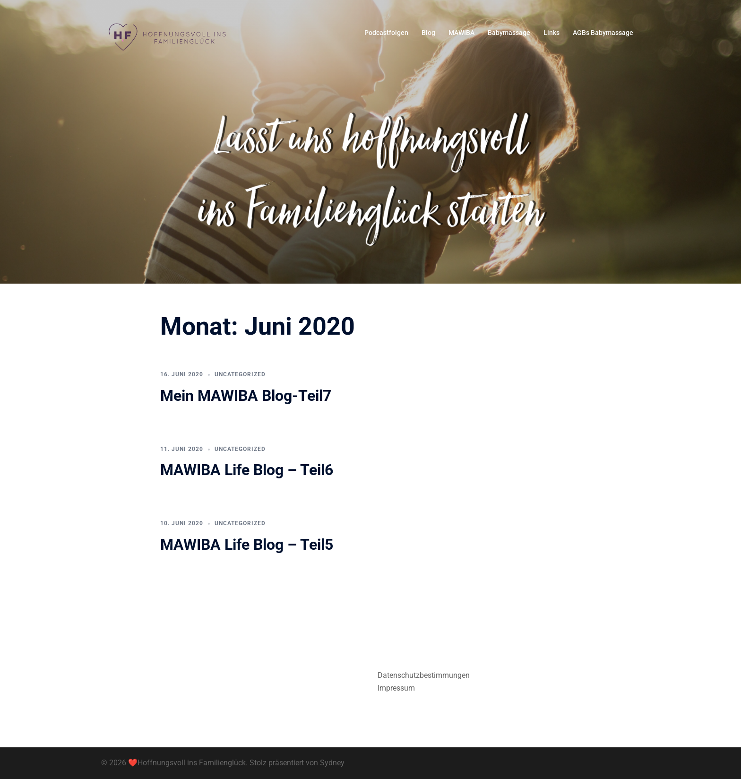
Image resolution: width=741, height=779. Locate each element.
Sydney (332, 762)
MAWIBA (461, 32)
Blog (428, 32)
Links (551, 32)
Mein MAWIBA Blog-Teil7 (245, 396)
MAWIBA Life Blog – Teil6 (246, 470)
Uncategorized (240, 374)
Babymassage (509, 32)
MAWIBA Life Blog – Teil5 (246, 545)
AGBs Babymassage (603, 32)
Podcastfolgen (386, 32)
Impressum (396, 688)
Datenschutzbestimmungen (424, 675)
